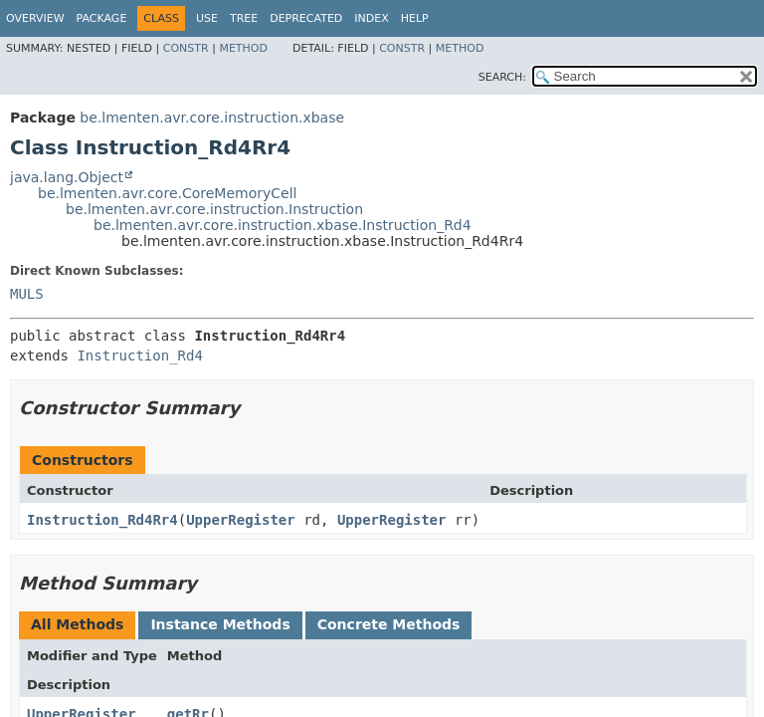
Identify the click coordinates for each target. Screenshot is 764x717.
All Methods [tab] (77, 624)
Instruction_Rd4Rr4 (102, 520)
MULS (27, 294)
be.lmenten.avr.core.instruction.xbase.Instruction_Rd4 (283, 225)
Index (371, 18)
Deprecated (306, 18)
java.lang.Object (66, 177)
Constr (186, 48)
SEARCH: (502, 77)
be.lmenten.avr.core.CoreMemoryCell (167, 193)
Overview (35, 18)
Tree (244, 18)
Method (243, 48)
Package (102, 18)
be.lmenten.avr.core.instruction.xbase (212, 117)
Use (207, 18)
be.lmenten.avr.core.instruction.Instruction (214, 209)
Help (415, 18)
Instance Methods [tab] (219, 624)
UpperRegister (240, 520)
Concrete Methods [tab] (389, 624)
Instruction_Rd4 (139, 355)
